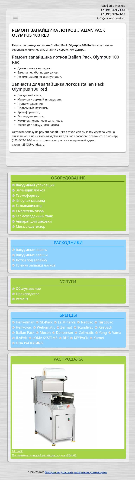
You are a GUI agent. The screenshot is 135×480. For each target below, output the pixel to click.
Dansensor (64, 332)
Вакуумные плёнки (32, 255)
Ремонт (22, 299)
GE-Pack (46, 322)
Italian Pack (25, 332)
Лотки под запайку (31, 260)
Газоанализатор (29, 205)
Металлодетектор (30, 226)
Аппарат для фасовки (34, 221)
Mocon (45, 332)
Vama (116, 332)
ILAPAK (21, 338)
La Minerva (67, 322)
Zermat (66, 327)
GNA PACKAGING (29, 343)
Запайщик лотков (30, 190)
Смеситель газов (30, 211)
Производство (28, 294)
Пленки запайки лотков (35, 265)
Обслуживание (28, 288)
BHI (66, 338)
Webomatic (46, 327)
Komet (99, 338)
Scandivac (85, 327)
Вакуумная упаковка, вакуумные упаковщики (76, 472)
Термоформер (28, 195)
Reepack (105, 327)
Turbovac (105, 322)
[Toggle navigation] (15, 17)
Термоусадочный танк (34, 216)
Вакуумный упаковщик (35, 185)
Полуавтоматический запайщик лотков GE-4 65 (44, 455)
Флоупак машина (30, 200)
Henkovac (24, 327)
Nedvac (87, 322)
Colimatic (86, 332)
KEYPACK (81, 338)
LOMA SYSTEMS (45, 338)
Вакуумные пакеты (31, 250)
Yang (103, 332)
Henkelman (25, 322)
